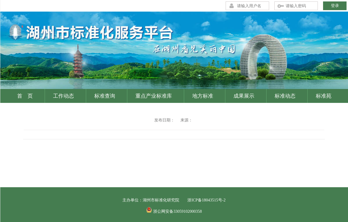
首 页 (25, 96)
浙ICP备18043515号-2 (206, 200)
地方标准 (202, 96)
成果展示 (243, 96)
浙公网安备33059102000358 (177, 211)
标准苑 (323, 96)
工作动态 (63, 96)
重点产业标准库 (153, 96)
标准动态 (285, 96)
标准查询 (104, 96)
